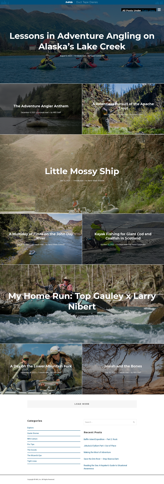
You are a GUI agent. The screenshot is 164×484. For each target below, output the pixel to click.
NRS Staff (57, 112)
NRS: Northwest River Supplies (69, 2)
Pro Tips (30, 444)
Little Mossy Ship (82, 171)
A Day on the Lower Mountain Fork (41, 366)
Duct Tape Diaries (86, 2)
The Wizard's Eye (34, 455)
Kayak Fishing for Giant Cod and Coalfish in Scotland (123, 236)
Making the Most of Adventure (97, 452)
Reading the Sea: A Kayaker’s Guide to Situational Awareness (105, 467)
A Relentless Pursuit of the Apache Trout (123, 106)
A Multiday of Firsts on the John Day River (41, 236)
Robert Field (138, 114)
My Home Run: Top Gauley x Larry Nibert (82, 301)
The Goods (32, 450)
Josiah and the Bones (123, 366)
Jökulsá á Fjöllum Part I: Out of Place (100, 446)
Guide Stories (33, 433)
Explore (30, 428)
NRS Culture (32, 439)
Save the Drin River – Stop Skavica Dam (101, 459)
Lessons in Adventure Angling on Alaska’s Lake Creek (82, 41)
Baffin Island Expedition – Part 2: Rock (100, 439)
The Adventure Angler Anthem (41, 106)
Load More (82, 404)
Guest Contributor (97, 56)
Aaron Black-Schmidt (96, 180)
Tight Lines (32, 461)
